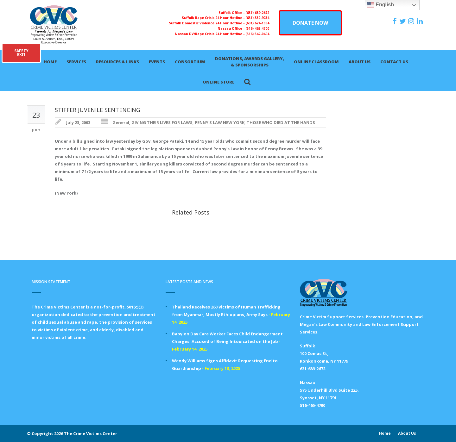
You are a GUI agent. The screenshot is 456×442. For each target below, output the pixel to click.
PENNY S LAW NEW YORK (219, 122)
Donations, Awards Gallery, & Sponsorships (249, 62)
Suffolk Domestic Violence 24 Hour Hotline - (207, 23)
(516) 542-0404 (257, 34)
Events (157, 62)
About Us (359, 62)
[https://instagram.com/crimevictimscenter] (412, 21)
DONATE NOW (310, 22)
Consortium (190, 62)
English (380, 5)
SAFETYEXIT (21, 52)
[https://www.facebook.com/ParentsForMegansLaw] (395, 21)
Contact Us (394, 62)
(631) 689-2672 (257, 12)
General (120, 122)
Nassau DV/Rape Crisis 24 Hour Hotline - (210, 34)
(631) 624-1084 (257, 23)
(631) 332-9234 (257, 18)
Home (50, 62)
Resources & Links (117, 62)
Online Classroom (316, 62)
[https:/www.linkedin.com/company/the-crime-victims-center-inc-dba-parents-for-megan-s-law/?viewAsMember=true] (420, 21)
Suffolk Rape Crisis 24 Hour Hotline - (213, 18)
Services (76, 62)
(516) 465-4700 (257, 28)
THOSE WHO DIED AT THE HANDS (281, 122)
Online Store (218, 82)
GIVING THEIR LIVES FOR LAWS (162, 122)
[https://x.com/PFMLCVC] (403, 21)
